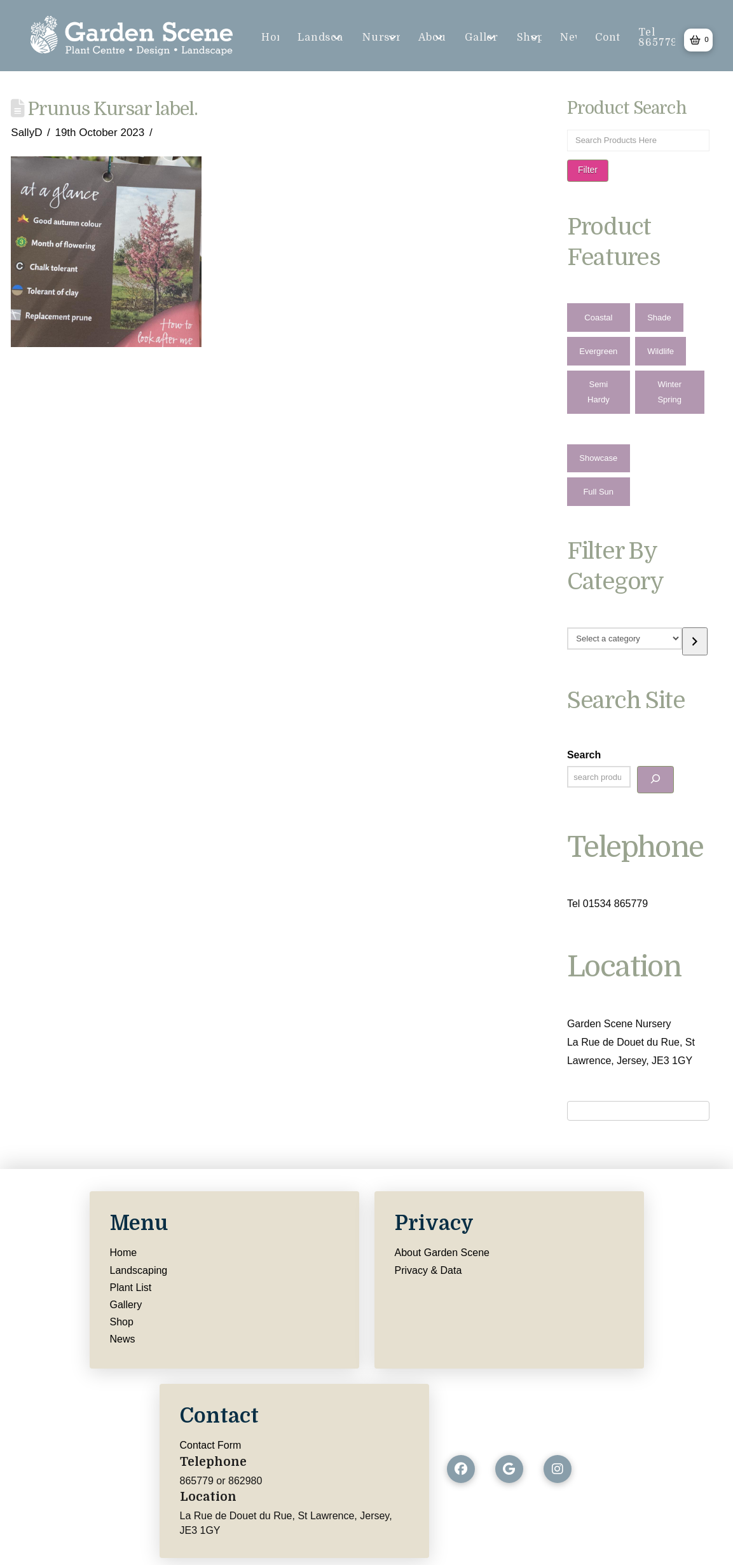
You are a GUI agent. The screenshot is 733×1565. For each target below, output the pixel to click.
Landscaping (139, 1270)
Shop (122, 1321)
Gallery (126, 1304)
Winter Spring (669, 391)
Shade (659, 317)
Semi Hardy (598, 391)
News (122, 1339)
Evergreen (598, 351)
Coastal (598, 317)
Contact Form (211, 1445)
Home (123, 1252)
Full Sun (598, 491)
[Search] (655, 779)
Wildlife (660, 351)
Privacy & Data (428, 1270)
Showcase (598, 458)
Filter (588, 170)
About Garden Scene (442, 1252)
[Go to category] (695, 641)
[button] (698, 40)
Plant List (131, 1287)
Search (584, 754)
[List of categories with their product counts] (624, 638)
